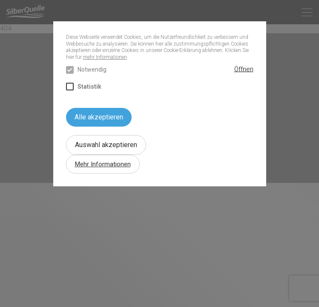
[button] (243, 69)
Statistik (83, 86)
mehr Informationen (105, 57)
